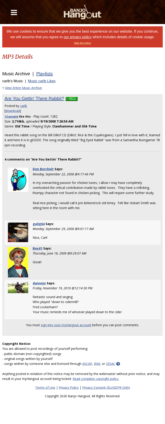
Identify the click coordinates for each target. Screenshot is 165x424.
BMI (97, 364)
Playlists (44, 73)
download (12, 111)
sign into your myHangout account (66, 325)
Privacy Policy (69, 387)
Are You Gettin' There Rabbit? (34, 98)
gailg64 (39, 224)
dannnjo (39, 283)
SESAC (110, 364)
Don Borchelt (43, 169)
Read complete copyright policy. (96, 379)
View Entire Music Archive (23, 88)
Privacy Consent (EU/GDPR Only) (106, 387)
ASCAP (87, 364)
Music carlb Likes (42, 81)
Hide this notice (82, 43)
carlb (23, 106)
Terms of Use (45, 387)
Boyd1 (37, 248)
